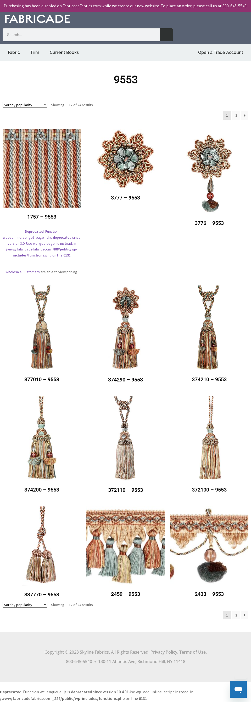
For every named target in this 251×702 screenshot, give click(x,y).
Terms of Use (192, 652)
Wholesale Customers (22, 272)
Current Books (64, 52)
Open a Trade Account (220, 52)
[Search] (166, 34)
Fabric (14, 52)
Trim (34, 52)
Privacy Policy (163, 652)
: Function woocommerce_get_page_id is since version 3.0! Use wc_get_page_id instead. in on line (42, 197)
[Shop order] (25, 105)
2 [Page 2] (236, 115)
